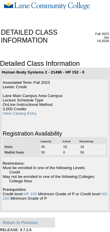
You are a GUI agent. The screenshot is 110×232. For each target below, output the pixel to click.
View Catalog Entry (19, 113)
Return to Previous (20, 222)
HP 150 (30, 194)
